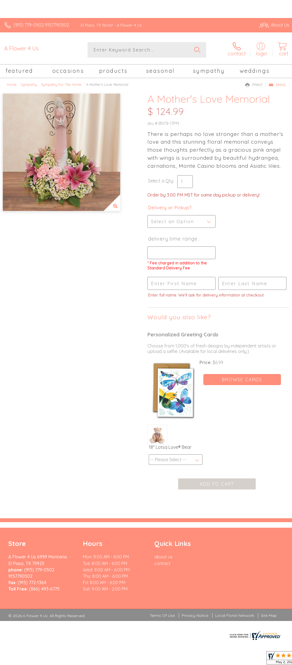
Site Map (269, 615)
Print (254, 84)
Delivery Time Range (173, 239)
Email (277, 84)
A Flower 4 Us (21, 48)
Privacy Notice (195, 615)
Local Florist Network (234, 615)
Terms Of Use (162, 615)
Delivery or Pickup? (169, 207)
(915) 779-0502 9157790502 (41, 25)
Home (12, 84)
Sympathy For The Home (61, 84)
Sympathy (29, 84)
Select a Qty (160, 181)
